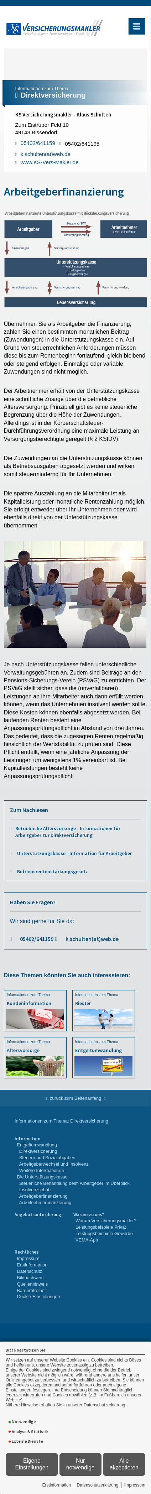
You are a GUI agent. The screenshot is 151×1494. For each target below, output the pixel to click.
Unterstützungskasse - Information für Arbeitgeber (74, 853)
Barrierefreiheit (32, 1290)
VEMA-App (87, 1240)
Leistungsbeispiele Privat (101, 1227)
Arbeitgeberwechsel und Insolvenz (54, 1164)
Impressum (134, 1485)
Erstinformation (56, 1485)
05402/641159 (36, 938)
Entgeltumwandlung (37, 1144)
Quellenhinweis (32, 1284)
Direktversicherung (38, 1151)
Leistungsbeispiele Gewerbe (104, 1233)
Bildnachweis (30, 1277)
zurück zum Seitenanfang (75, 1098)
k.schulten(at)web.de (92, 938)
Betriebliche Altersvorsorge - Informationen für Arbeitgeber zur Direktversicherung (67, 832)
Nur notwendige (80, 1464)
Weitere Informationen (41, 1170)
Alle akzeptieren (124, 1464)
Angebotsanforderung (38, 1214)
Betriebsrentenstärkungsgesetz (52, 872)
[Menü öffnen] (136, 26)
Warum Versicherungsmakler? (106, 1220)
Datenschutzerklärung (98, 1485)
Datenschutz (29, 1271)
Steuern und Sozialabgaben (47, 1157)
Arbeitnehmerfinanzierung (45, 1202)
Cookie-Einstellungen (38, 1296)
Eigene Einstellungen (32, 1464)
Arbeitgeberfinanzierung (43, 1196)
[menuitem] (72, 1171)
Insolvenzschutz (35, 1189)
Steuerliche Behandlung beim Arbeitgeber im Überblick (74, 1183)
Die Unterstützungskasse (42, 1177)
